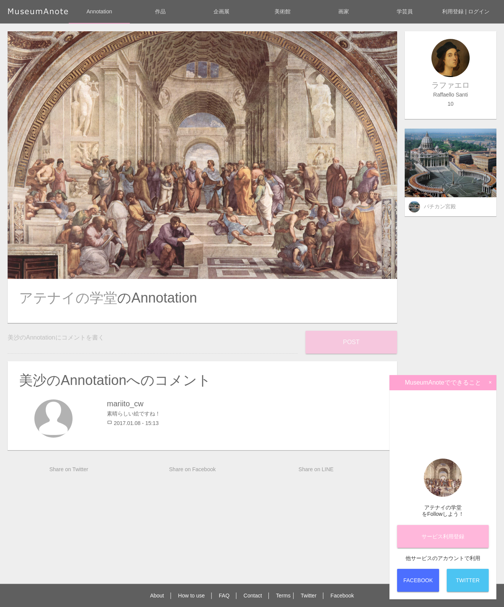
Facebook (342, 596)
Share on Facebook (192, 469)
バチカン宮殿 (440, 206)
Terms (283, 596)
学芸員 (405, 11)
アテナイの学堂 (68, 298)
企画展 (221, 11)
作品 (160, 11)
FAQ (224, 596)
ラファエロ (450, 85)
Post (351, 342)
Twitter (309, 596)
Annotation (99, 11)
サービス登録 (443, 536)
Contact (253, 596)
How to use (191, 596)
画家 (343, 11)
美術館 (283, 11)
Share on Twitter (68, 469)
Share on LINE (316, 469)
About (157, 596)
